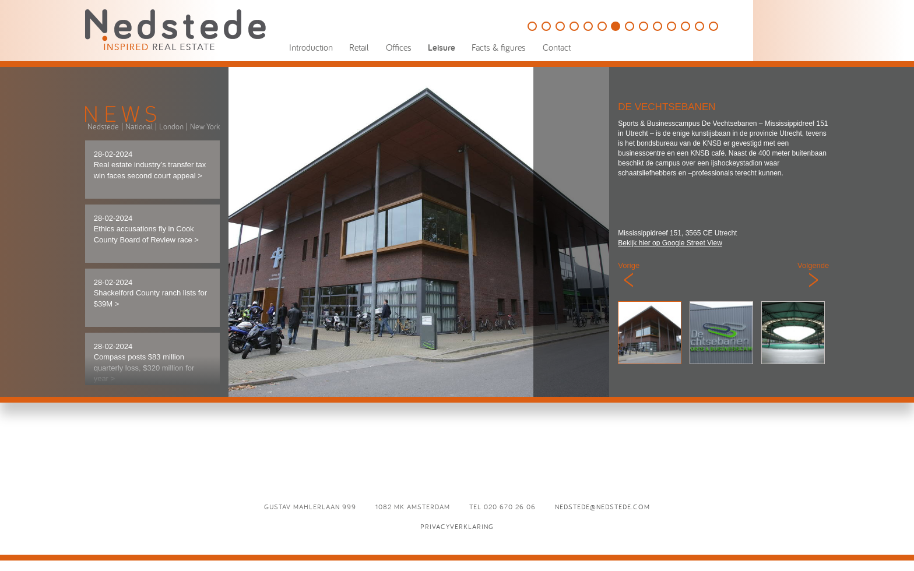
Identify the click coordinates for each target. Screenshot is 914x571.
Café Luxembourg (657, 26)
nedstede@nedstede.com (602, 506)
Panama (629, 26)
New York (205, 126)
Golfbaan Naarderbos (532, 26)
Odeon (699, 26)
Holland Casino (588, 26)
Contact (557, 47)
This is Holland (546, 26)
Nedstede (103, 126)
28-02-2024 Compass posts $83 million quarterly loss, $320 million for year (144, 362)
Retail (359, 47)
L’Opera (713, 26)
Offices (399, 47)
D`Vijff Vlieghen (671, 26)
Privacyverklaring (457, 526)
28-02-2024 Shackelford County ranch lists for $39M (150, 293)
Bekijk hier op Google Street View (670, 243)
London (171, 126)
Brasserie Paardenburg (685, 26)
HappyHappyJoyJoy (560, 26)
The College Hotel (574, 26)
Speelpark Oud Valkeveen (602, 26)
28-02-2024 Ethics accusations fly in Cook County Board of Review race (146, 229)
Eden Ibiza (643, 26)
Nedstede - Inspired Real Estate (175, 29)
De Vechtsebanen (615, 26)
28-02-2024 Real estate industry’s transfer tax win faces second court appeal (150, 165)
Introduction (311, 47)
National (139, 126)
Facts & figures (499, 47)
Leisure (441, 47)
